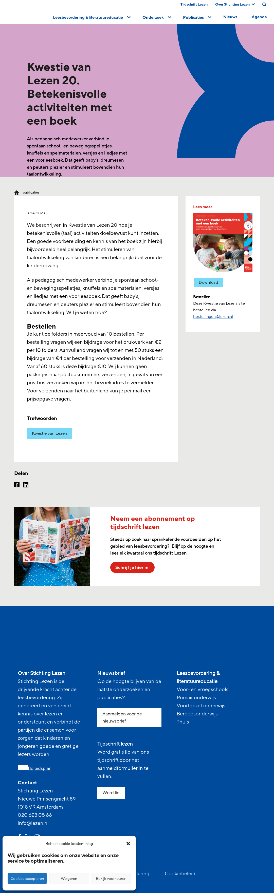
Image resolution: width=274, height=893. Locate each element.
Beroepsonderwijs (197, 714)
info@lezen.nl (33, 823)
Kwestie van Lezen (49, 433)
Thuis (183, 722)
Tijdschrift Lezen (194, 4)
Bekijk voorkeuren (111, 878)
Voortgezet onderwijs (201, 705)
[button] (128, 843)
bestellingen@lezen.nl (213, 316)
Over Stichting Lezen (235, 4)
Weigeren (69, 878)
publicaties (31, 192)
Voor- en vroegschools (202, 689)
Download (208, 282)
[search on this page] (264, 5)
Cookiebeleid (180, 873)
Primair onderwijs (196, 697)
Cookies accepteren (27, 878)
